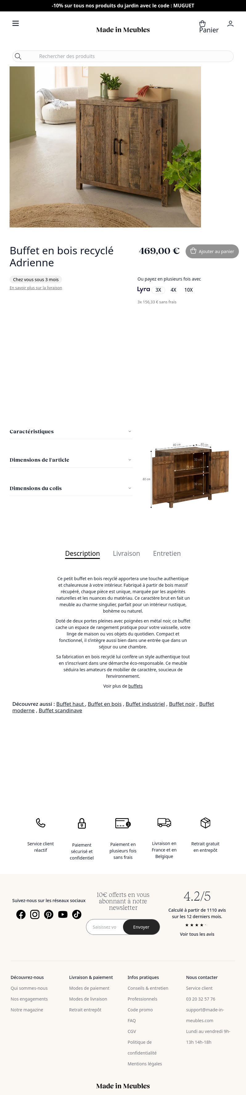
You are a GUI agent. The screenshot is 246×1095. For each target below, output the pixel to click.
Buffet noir (182, 703)
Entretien (167, 554)
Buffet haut (70, 703)
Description (82, 554)
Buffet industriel (145, 703)
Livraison (126, 554)
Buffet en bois (105, 703)
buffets (135, 686)
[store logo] (123, 29)
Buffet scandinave (60, 710)
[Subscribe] (141, 927)
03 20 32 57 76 (200, 999)
